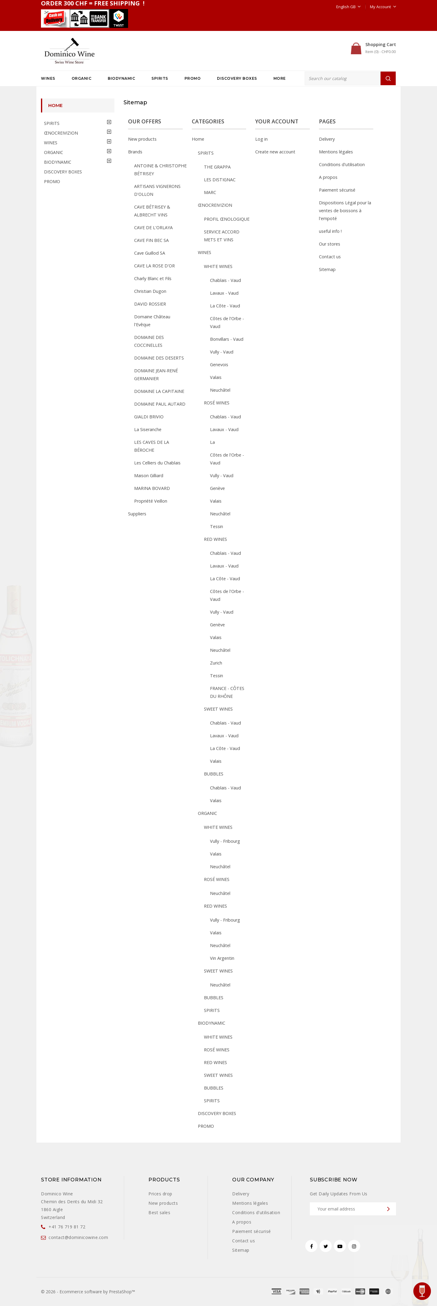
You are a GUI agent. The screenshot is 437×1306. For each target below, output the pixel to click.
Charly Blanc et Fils (152, 278)
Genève (217, 488)
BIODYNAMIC (121, 78)
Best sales (159, 1212)
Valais (216, 377)
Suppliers (137, 514)
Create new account (275, 152)
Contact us (330, 257)
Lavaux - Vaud (224, 293)
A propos (328, 177)
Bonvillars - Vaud (226, 339)
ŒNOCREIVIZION (61, 133)
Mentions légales (336, 152)
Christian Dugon (150, 291)
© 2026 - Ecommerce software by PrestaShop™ (88, 1291)
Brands (135, 152)
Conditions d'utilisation (342, 164)
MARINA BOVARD (152, 488)
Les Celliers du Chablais (157, 463)
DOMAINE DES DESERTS (159, 358)
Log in (261, 139)
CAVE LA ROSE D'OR (154, 266)
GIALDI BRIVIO (149, 417)
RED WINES (215, 539)
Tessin (216, 526)
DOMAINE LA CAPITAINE (159, 391)
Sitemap (327, 269)
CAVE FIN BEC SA (151, 240)
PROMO (193, 78)
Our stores (329, 244)
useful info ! (330, 231)
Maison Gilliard (148, 475)
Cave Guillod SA (149, 253)
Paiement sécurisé (337, 190)
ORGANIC (82, 78)
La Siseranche (147, 429)
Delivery (327, 139)
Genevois (219, 364)
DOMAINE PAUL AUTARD (159, 404)
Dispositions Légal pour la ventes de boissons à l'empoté (345, 210)
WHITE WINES (218, 266)
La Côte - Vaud (225, 306)
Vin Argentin (222, 958)
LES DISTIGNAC (219, 180)
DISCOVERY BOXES (237, 78)
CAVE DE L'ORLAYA (153, 227)
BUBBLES (213, 774)
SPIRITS (159, 78)
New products (142, 139)
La (212, 442)
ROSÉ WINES (216, 403)
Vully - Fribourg (225, 841)
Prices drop (160, 1194)
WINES (48, 78)
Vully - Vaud (221, 352)
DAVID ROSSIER (150, 304)
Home (55, 105)
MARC (210, 192)
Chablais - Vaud (225, 280)
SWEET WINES (218, 709)
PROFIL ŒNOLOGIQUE (226, 219)
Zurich (216, 663)
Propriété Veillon (150, 501)
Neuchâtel (220, 390)
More (279, 78)
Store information (71, 1180)
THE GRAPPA (217, 167)
